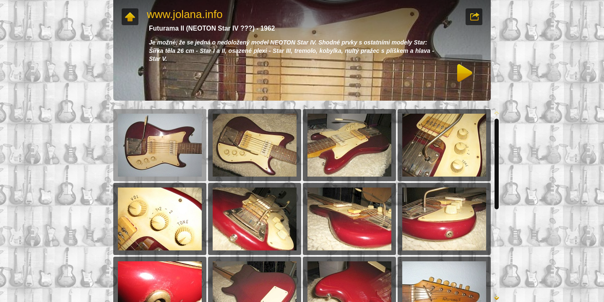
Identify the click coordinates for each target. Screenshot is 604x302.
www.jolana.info (185, 14)
